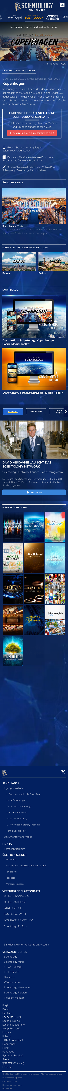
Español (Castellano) (14, 1022)
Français (7, 1065)
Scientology (10, 954)
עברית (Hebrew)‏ (11, 1026)
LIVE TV (7, 842)
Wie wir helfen (12, 980)
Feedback (10, 876)
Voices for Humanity (17, 816)
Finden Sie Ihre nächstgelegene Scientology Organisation (22, 149)
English (6, 1003)
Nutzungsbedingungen (12, 1076)
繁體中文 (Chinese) (13, 1061)
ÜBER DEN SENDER (14, 853)
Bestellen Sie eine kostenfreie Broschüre (27, 159)
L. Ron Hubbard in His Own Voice (24, 792)
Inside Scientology (16, 798)
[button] (66, 411)
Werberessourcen (14, 882)
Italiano (6, 1034)
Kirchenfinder (11, 970)
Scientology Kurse (14, 960)
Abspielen (34, 492)
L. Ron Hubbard (13, 965)
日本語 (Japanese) (12, 1038)
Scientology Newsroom (17, 985)
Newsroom (11, 869)
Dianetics (9, 975)
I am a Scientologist (16, 828)
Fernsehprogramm (14, 846)
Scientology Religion (15, 990)
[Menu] (5, 5)
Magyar (6, 1030)
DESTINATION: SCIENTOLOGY (18, 70)
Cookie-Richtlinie (9, 1079)
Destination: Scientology (19, 804)
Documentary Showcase (18, 834)
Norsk (5, 1046)
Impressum (7, 1087)
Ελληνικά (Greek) (12, 1015)
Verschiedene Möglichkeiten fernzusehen (26, 863)
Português (8, 1049)
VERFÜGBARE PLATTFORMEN (21, 889)
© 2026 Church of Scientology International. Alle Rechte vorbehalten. (32, 1072)
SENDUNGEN (10, 781)
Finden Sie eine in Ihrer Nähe (32, 133)
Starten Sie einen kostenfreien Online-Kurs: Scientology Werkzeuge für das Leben (29, 169)
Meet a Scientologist (17, 810)
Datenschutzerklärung (12, 1083)
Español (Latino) (11, 1019)
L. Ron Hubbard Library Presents (23, 822)
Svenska (7, 1057)
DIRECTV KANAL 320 (17, 894)
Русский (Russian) (12, 1053)
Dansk (6, 1007)
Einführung (10, 857)
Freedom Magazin (14, 995)
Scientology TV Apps (16, 924)
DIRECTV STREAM (15, 900)
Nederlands (8, 1042)
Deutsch (7, 1011)
